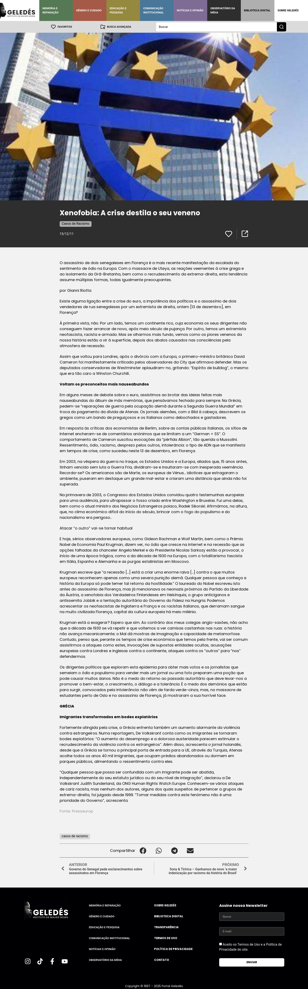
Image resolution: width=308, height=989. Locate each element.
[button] (143, 850)
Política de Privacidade (173, 949)
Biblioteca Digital (257, 10)
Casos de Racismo (75, 224)
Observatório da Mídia (222, 10)
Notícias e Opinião (190, 10)
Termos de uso (165, 938)
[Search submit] (281, 26)
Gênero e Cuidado (89, 10)
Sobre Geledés (288, 10)
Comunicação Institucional (153, 10)
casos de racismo (75, 836)
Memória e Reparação (50, 10)
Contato (161, 960)
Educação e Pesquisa (118, 10)
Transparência (166, 927)
